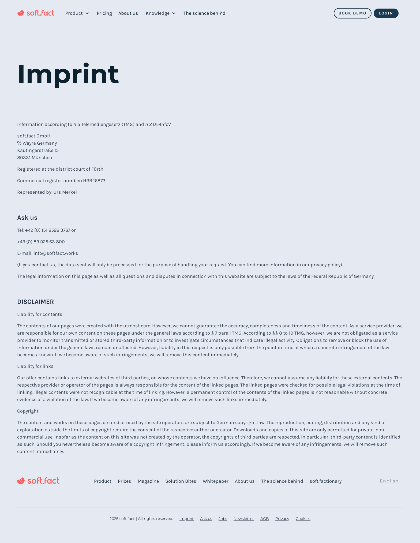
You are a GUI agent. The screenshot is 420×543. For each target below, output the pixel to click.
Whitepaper (215, 481)
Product (102, 481)
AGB (264, 518)
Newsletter (244, 518)
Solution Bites (180, 481)
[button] (77, 13)
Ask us (206, 518)
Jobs (223, 518)
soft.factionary (326, 481)
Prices (124, 481)
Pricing (104, 13)
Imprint (186, 518)
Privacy (282, 518)
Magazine (148, 481)
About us (128, 13)
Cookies (303, 518)
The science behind (204, 13)
